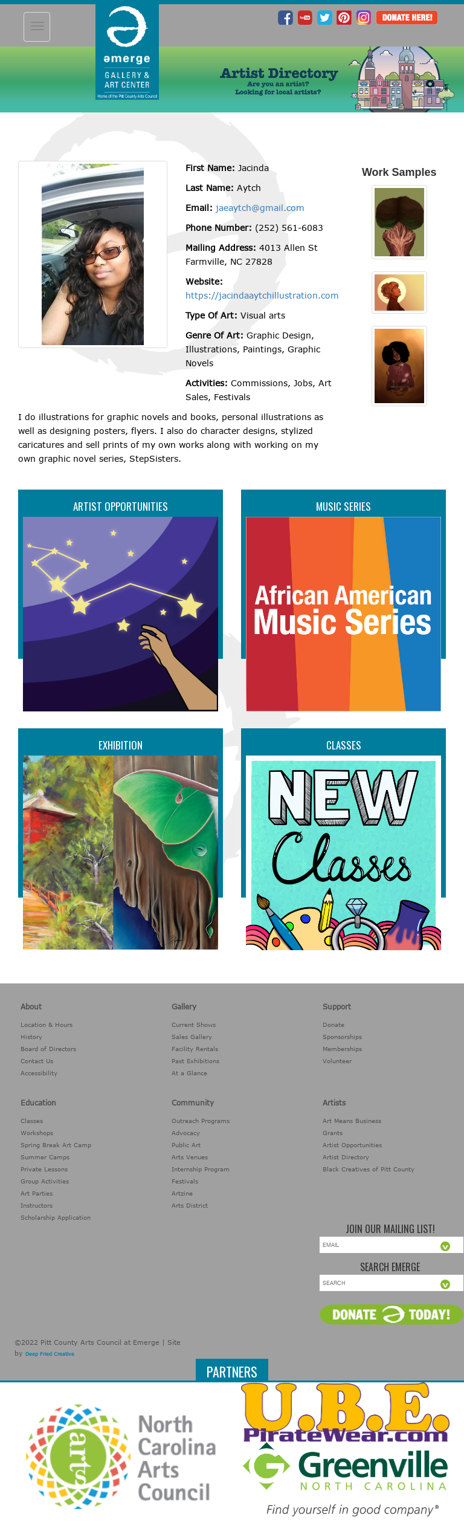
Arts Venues (190, 1157)
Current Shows (194, 1024)
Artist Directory (346, 1157)
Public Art (186, 1144)
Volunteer (337, 1060)
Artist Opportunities (120, 506)
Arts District (190, 1205)
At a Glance (189, 1072)
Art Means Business (352, 1120)
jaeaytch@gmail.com (260, 207)
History (31, 1036)
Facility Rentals (195, 1048)
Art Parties (37, 1193)
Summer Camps (45, 1157)
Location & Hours (46, 1024)
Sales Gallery (192, 1036)
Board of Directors (48, 1048)
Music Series (343, 506)
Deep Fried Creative (49, 1354)
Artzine (182, 1193)
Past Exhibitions (195, 1060)
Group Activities (45, 1181)
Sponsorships (342, 1036)
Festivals (185, 1181)
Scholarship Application (56, 1217)
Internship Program (201, 1169)
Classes (343, 745)
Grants (333, 1132)
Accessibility (39, 1072)
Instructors (37, 1205)
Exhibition (120, 745)
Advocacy (186, 1132)
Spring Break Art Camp (56, 1144)
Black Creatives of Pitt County (368, 1169)
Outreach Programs (201, 1120)
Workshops (37, 1132)
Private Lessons (44, 1169)
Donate (333, 1024)
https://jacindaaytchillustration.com (262, 295)
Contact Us (37, 1060)
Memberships (342, 1048)
